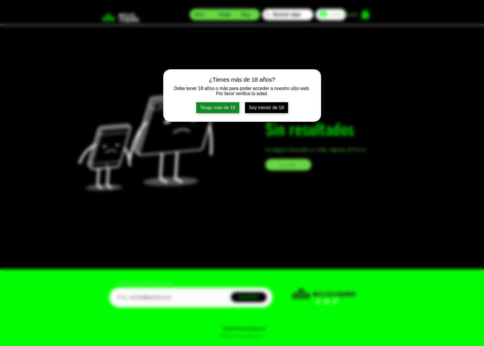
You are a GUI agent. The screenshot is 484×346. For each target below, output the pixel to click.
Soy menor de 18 (266, 107)
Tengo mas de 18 (217, 107)
